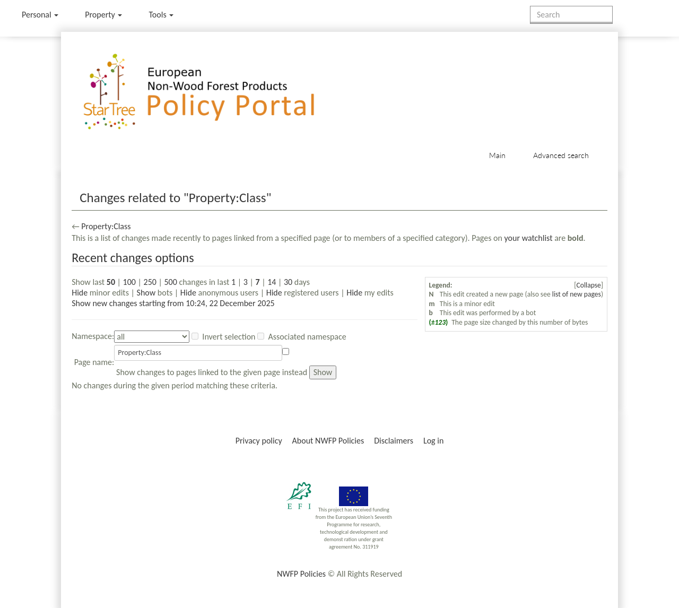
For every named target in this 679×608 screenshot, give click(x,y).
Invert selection (228, 337)
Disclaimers (393, 441)
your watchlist (528, 238)
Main (497, 155)
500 (170, 282)
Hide (80, 293)
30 (288, 282)
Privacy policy (259, 441)
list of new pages (576, 294)
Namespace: (93, 336)
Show (146, 293)
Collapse (589, 285)
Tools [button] (161, 15)
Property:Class (105, 226)
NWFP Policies (301, 574)
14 (271, 282)
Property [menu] (103, 15)
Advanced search (561, 155)
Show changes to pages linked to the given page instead (211, 372)
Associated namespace (307, 337)
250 (150, 282)
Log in (433, 441)
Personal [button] (40, 15)
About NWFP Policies (328, 441)
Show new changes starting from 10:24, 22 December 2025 (173, 303)
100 (129, 282)
